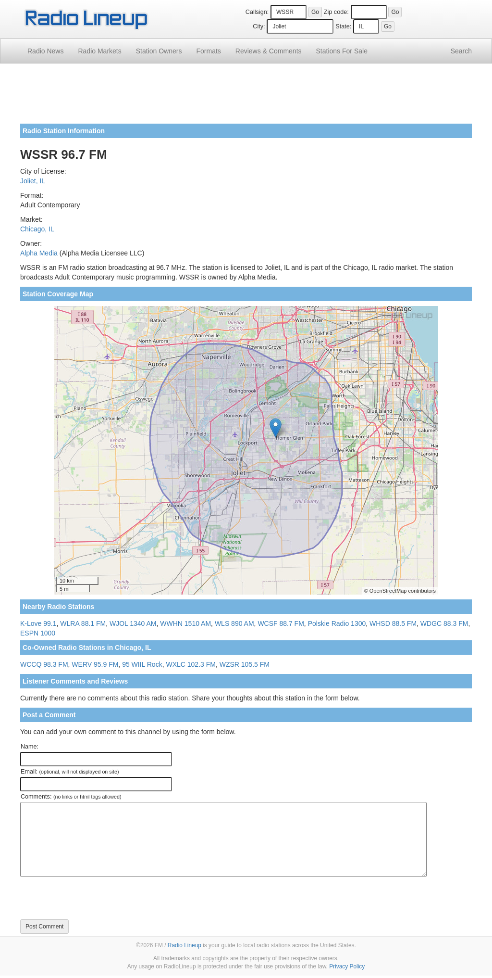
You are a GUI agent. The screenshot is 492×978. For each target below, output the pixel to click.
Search (461, 51)
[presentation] (93, 898)
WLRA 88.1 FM (83, 623)
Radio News (45, 51)
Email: (70, 771)
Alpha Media (39, 253)
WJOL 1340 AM (133, 623)
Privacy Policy (347, 966)
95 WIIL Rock (142, 664)
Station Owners (159, 51)
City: (259, 26)
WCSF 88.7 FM (281, 623)
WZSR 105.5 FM (245, 664)
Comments (268, 51)
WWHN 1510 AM (185, 623)
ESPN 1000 (37, 633)
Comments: (71, 796)
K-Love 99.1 (38, 623)
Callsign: (257, 12)
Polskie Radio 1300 (337, 623)
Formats (208, 51)
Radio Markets (99, 51)
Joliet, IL (32, 181)
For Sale (342, 51)
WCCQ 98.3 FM (44, 664)
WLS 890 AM (234, 623)
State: (343, 26)
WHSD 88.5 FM (393, 623)
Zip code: (336, 12)
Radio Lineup (184, 945)
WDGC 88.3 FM (444, 623)
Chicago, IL (37, 229)
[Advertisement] (246, 97)
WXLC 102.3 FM (190, 664)
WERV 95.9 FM (95, 664)
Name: (29, 746)
